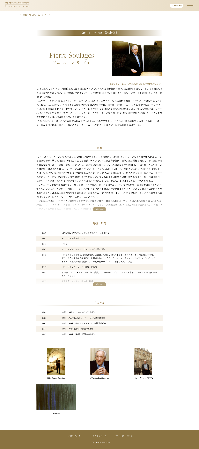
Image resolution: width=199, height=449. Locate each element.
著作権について (99, 436)
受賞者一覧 (27, 15)
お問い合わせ (74, 436)
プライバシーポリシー (125, 436)
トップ (18, 15)
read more (98, 209)
